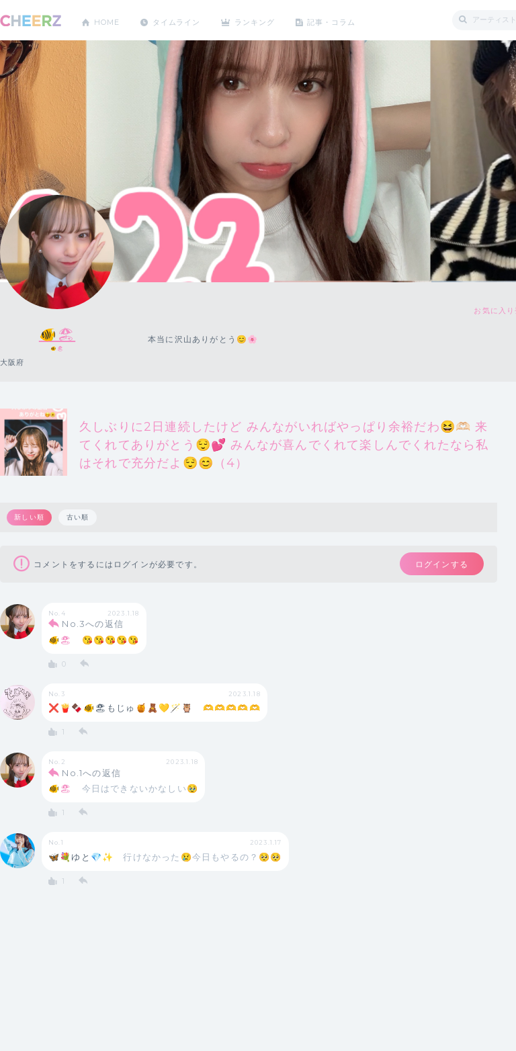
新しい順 (30, 517)
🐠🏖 (57, 333)
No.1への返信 (91, 775)
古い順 (79, 517)
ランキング (269, 20)
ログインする (435, 565)
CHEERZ (30, 20)
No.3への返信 (93, 627)
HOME (109, 20)
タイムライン (184, 20)
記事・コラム (351, 20)
